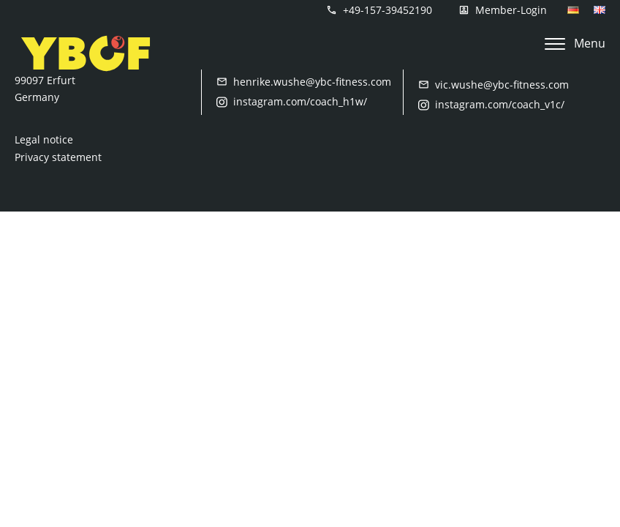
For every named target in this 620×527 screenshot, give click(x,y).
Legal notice (44, 139)
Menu (575, 43)
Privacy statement (58, 157)
